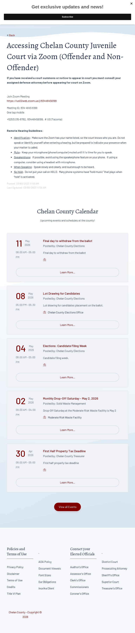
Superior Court (110, 581)
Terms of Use (14, 580)
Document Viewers (49, 568)
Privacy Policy (15, 567)
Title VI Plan (14, 593)
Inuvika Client (46, 588)
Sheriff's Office (110, 575)
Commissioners (79, 587)
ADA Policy (45, 561)
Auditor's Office (79, 567)
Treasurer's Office (112, 588)
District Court (110, 561)
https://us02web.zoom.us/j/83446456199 (32, 100)
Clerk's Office (77, 580)
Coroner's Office (79, 593)
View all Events (67, 506)
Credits (11, 587)
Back (12, 35)
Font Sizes (44, 575)
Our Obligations (47, 581)
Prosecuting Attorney (114, 568)
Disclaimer (13, 573)
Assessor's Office (80, 573)
